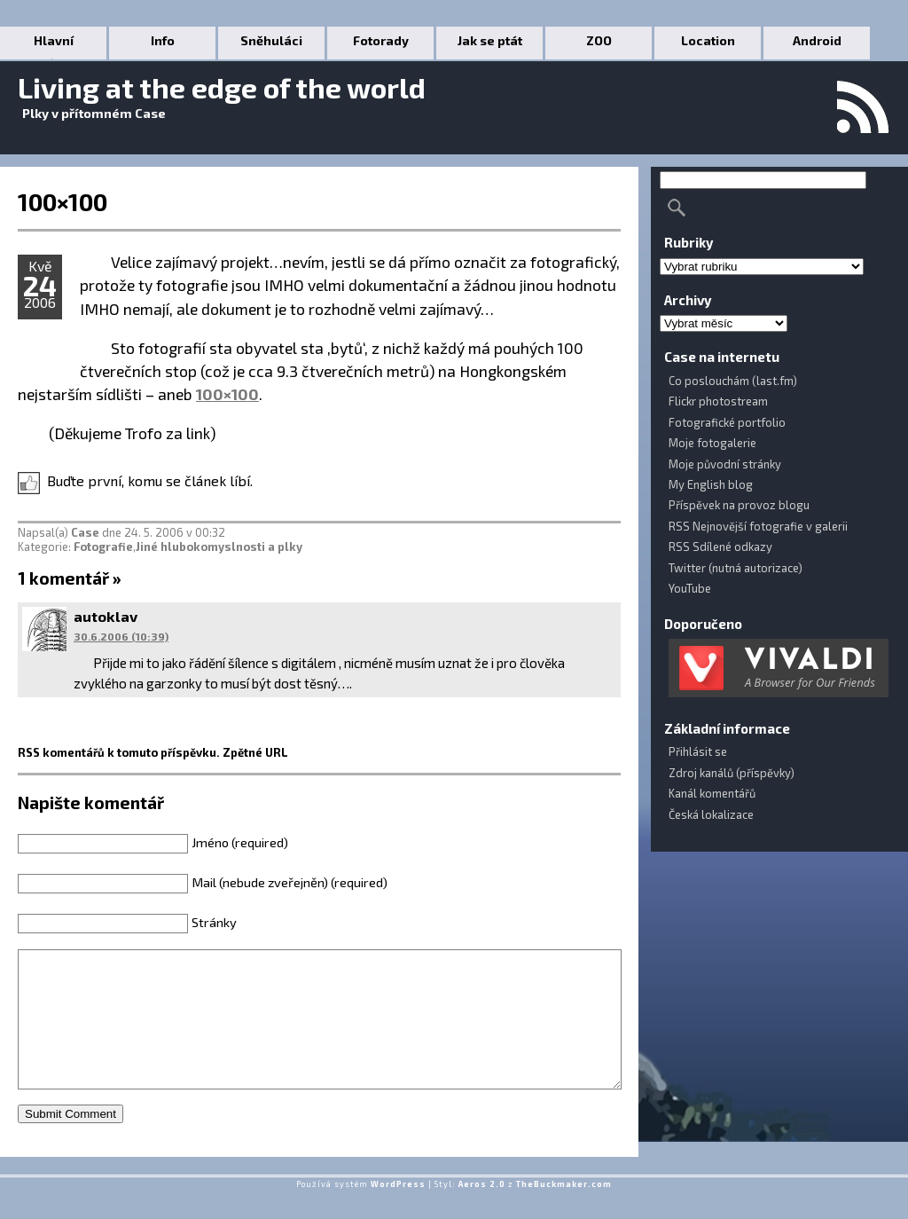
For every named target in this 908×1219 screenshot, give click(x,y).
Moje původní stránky (725, 464)
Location (708, 40)
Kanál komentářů (712, 793)
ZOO (599, 40)
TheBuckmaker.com (564, 1210)
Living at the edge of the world (222, 87)
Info (163, 40)
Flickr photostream (718, 401)
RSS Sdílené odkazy (720, 546)
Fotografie (103, 546)
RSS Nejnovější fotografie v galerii (758, 526)
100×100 (62, 201)
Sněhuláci (271, 40)
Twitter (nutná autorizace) (735, 568)
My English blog (711, 484)
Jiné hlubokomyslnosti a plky (219, 546)
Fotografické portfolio (727, 422)
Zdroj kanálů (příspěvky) (731, 773)
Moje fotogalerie (712, 443)
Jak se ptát (490, 40)
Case (85, 532)
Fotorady (381, 40)
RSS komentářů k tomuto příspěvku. (119, 752)
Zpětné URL (255, 752)
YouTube (690, 588)
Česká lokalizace (711, 814)
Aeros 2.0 (481, 1210)
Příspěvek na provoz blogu (739, 505)
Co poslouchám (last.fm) (733, 381)
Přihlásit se (698, 751)
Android (817, 40)
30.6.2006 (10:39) (121, 636)
